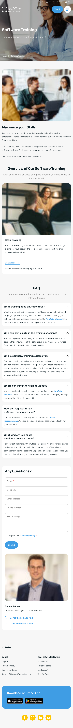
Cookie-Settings (9, 670)
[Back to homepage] (11, 9)
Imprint (5, 661)
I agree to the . (23, 535)
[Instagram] (33, 718)
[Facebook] (25, 718)
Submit (11, 545)
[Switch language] (67, 1)
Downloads (43, 661)
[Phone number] (36, 507)
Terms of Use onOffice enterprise (16, 674)
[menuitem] (42, 2)
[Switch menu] (67, 9)
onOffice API (43, 670)
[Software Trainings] (18, 56)
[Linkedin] (41, 718)
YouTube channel (54, 319)
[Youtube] (48, 718)
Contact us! (10, 263)
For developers (44, 666)
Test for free (43, 674)
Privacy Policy (28, 535)
